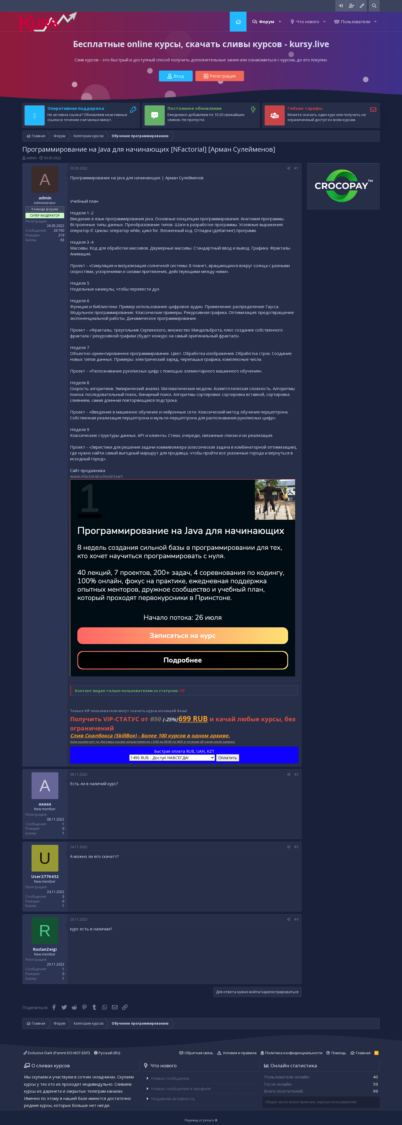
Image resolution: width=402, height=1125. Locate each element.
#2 (296, 774)
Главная (238, 22)
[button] (280, 22)
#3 (296, 847)
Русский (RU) (107, 1052)
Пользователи (355, 21)
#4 (296, 919)
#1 (296, 168)
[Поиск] (374, 5)
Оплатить (227, 757)
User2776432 (45, 876)
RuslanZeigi (45, 949)
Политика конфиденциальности (293, 1052)
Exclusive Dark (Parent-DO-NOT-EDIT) (56, 1052)
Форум (266, 21)
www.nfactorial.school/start (96, 476)
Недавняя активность (173, 1098)
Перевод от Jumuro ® (201, 1120)
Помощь (338, 1052)
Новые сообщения (170, 1078)
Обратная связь (199, 1052)
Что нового (307, 21)
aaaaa (45, 804)
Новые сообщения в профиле (181, 1088)
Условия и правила (240, 1052)
